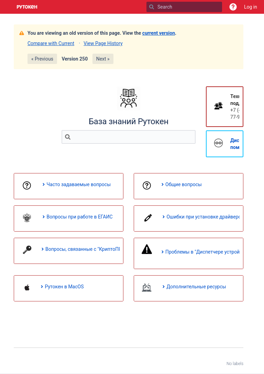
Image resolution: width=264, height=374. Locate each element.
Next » (103, 59)
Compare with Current (51, 43)
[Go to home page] (27, 7)
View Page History (103, 43)
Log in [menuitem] (250, 7)
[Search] (151, 7)
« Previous (42, 59)
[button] (233, 7)
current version (158, 33)
